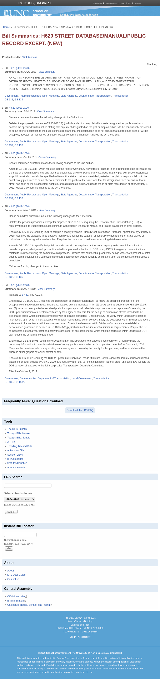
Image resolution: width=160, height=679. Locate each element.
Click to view (29, 57)
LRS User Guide (16, 574)
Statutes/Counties (17, 463)
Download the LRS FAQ (80, 410)
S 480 (25, 294)
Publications (138, 3)
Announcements (16, 467)
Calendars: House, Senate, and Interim (30, 604)
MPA (129, 3)
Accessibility (84, 637)
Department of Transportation (95, 95)
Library (123, 3)
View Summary (47, 71)
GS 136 (18, 99)
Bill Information (16, 600)
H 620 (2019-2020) (19, 68)
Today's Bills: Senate (18, 437)
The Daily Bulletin (17, 429)
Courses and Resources (111, 3)
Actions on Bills (15, 450)
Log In (73, 637)
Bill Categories (15, 458)
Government (11, 95)
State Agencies (68, 95)
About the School (97, 3)
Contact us (13, 579)
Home (6, 27)
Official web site (17, 596)
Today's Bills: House (18, 433)
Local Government (82, 378)
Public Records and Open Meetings (39, 95)
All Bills (11, 442)
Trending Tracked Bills (19, 446)
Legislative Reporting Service (79, 14)
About (10, 570)
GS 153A (19, 382)
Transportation (120, 95)
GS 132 (9, 99)
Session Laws (15, 454)
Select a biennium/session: (19, 493)
